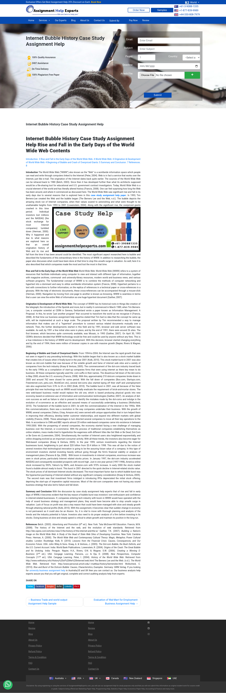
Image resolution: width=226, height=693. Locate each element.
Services (44, 20)
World (191, 2)
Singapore (154, 678)
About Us (84, 20)
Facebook (40, 586)
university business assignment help (47, 570)
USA (77, 678)
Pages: (129, 56)
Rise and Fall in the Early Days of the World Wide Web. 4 (68, 159)
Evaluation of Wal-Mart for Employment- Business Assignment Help (116, 601)
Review (145, 20)
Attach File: (127, 73)
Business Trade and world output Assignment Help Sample (47, 601)
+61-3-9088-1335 (186, 6)
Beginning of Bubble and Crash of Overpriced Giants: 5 (73, 162)
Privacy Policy (35, 645)
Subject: (128, 47)
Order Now (139, 10)
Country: (173, 56)
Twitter (30, 586)
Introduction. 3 (33, 159)
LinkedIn (68, 586)
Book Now (96, 2)
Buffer (59, 586)
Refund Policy (35, 651)
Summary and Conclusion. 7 (114, 162)
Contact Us (99, 20)
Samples (162, 10)
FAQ (30, 663)
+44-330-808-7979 (187, 14)
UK (95, 678)
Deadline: (128, 64)
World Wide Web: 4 (105, 159)
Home (31, 20)
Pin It (77, 586)
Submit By (114, 20)
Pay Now (133, 20)
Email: (129, 39)
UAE (172, 678)
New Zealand (133, 678)
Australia (58, 678)
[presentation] (161, 86)
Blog (73, 20)
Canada (112, 678)
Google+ (50, 586)
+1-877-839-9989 (186, 10)
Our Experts (60, 20)
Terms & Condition (37, 657)
